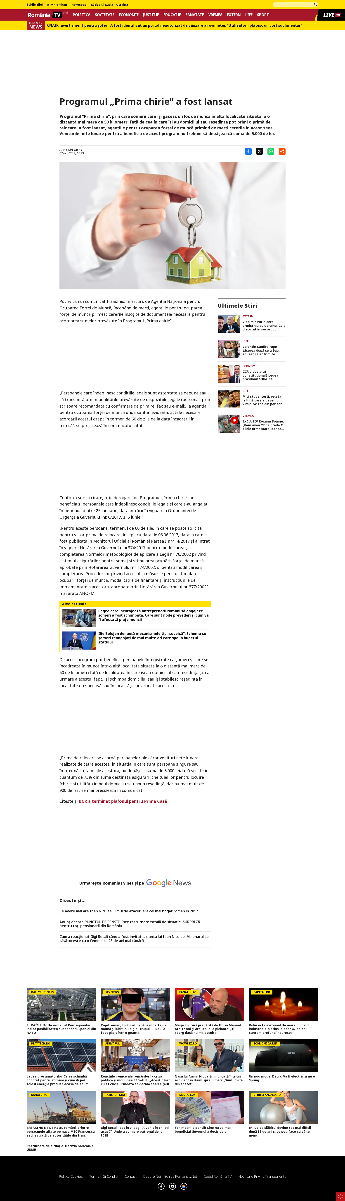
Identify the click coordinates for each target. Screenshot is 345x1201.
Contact (131, 1176)
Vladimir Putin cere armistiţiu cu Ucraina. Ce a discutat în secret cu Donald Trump (264, 325)
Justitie (151, 15)
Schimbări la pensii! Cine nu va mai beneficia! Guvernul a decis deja (203, 1130)
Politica (81, 15)
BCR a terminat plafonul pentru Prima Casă (123, 801)
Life (249, 15)
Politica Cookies (71, 1176)
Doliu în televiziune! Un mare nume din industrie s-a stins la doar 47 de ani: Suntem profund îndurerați (280, 1029)
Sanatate (194, 15)
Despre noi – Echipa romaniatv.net (170, 1176)
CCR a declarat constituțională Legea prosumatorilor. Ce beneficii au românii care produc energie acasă (263, 375)
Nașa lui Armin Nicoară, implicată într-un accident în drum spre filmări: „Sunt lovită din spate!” (209, 1080)
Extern (234, 15)
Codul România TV (218, 1176)
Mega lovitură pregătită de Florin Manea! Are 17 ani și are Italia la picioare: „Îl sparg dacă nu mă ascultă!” (208, 1029)
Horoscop (78, 5)
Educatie (172, 15)
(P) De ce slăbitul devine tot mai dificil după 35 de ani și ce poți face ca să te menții (280, 1131)
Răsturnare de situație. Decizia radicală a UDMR (60, 1148)
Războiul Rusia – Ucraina (109, 5)
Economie (129, 15)
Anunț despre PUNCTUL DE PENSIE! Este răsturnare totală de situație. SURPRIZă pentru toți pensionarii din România (129, 924)
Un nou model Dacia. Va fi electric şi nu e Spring (282, 1078)
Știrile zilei (35, 5)
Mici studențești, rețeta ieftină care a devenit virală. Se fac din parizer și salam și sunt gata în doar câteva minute (264, 400)
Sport (263, 15)
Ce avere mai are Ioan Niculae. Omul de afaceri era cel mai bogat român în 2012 (128, 911)
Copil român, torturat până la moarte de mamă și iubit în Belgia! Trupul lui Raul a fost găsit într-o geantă (133, 1029)
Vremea (215, 15)
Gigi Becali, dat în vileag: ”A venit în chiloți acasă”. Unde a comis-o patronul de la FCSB (135, 1131)
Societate (104, 15)
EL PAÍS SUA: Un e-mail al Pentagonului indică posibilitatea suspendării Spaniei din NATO (61, 1029)
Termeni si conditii (104, 1176)
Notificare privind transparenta (262, 1176)
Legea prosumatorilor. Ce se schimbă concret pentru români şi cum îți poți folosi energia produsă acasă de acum (58, 1080)
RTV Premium (57, 5)
